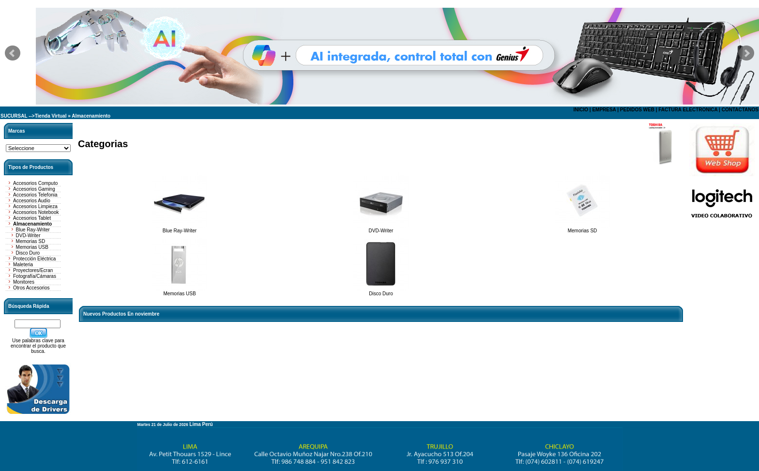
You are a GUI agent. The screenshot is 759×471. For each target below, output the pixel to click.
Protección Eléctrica (34, 258)
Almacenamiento (91, 116)
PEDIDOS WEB (637, 109)
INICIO (580, 109)
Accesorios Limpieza (35, 206)
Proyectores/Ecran (33, 270)
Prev (12, 53)
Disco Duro (28, 253)
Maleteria (23, 264)
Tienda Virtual (51, 116)
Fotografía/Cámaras (34, 276)
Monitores (23, 282)
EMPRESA (604, 109)
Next (746, 53)
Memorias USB (32, 247)
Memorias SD (31, 241)
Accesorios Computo (35, 183)
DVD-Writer (28, 235)
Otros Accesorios (31, 287)
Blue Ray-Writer (33, 229)
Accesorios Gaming (34, 189)
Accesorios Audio (31, 200)
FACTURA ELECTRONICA (687, 109)
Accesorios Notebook (36, 212)
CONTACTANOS (740, 109)
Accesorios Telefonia (35, 195)
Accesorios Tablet (32, 218)
